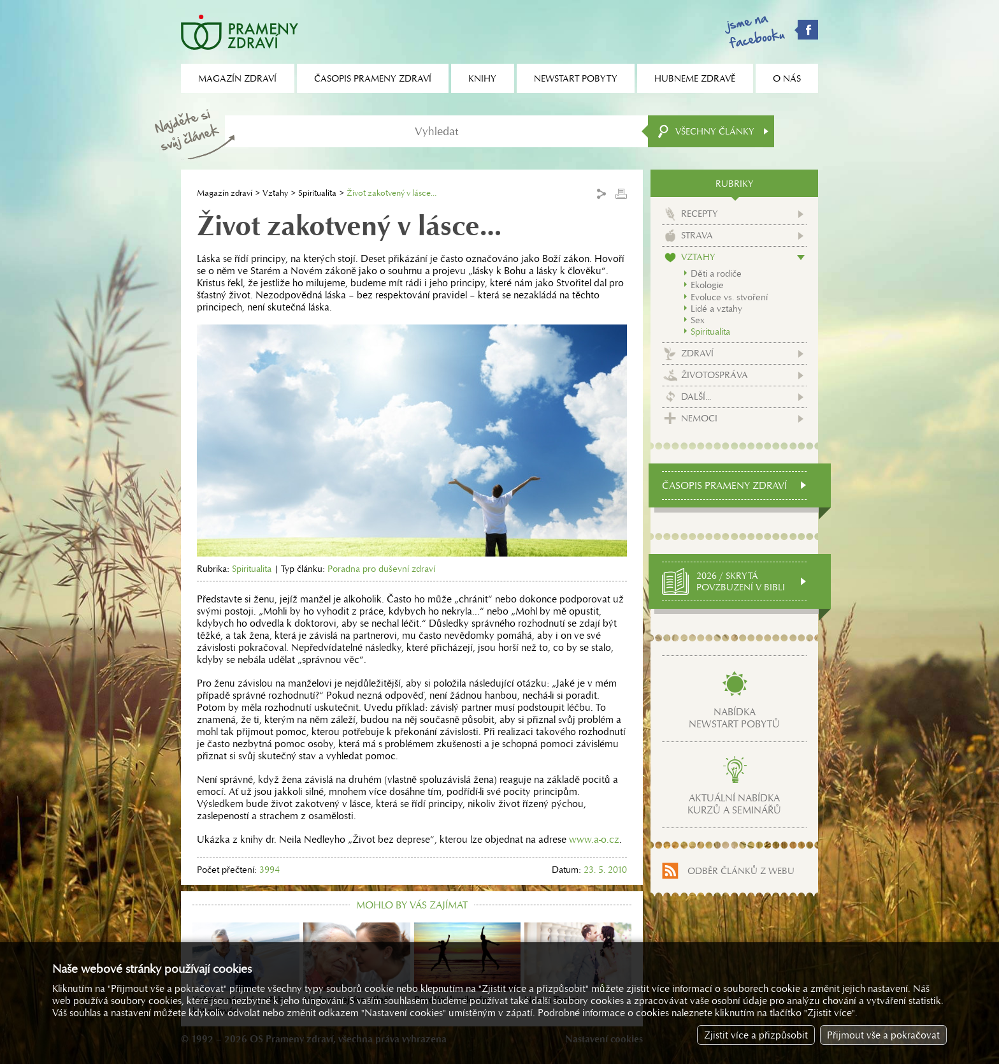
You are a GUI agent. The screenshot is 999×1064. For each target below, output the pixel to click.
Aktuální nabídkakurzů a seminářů (734, 804)
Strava (697, 235)
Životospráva (714, 375)
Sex (698, 320)
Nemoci (699, 418)
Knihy (482, 78)
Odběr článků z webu (740, 871)
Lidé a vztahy (716, 308)
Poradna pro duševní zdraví (381, 568)
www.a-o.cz (594, 839)
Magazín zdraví (224, 192)
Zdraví (697, 353)
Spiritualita (317, 192)
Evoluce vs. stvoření (729, 297)
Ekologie (707, 285)
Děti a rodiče (716, 273)
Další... (696, 396)
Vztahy (275, 192)
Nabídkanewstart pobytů (734, 718)
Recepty (699, 213)
